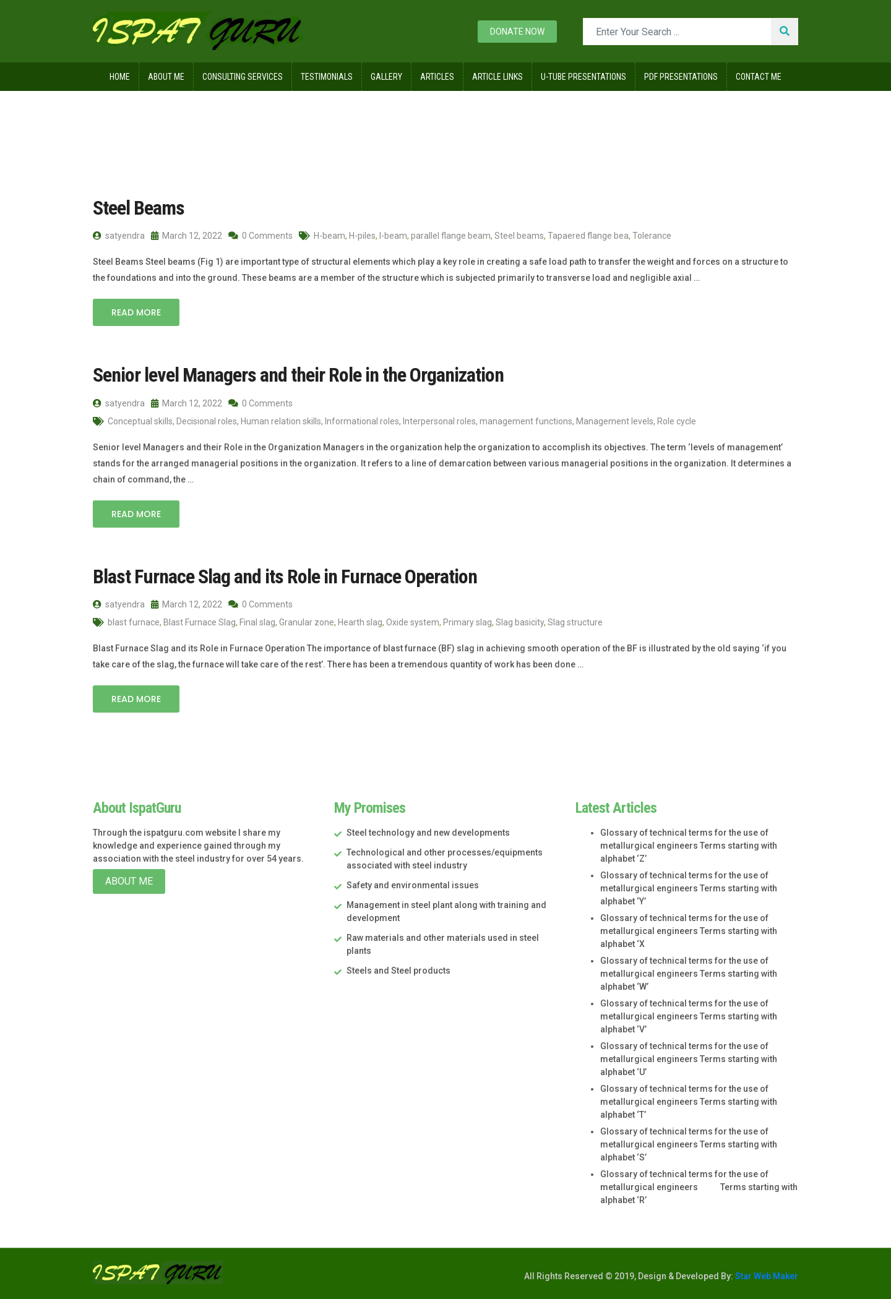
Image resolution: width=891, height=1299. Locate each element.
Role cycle (676, 421)
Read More (136, 312)
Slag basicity (520, 622)
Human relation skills (281, 421)
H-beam (329, 236)
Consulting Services (242, 77)
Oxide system (412, 622)
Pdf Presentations (681, 77)
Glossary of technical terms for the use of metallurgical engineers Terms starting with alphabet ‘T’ (688, 1102)
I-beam (393, 236)
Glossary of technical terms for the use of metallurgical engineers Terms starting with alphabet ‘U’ (688, 1059)
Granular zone (306, 622)
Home (120, 77)
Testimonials (327, 77)
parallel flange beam (451, 236)
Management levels (614, 421)
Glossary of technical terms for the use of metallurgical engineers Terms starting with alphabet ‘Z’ (688, 846)
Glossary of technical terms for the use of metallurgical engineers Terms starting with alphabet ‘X (688, 931)
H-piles (362, 236)
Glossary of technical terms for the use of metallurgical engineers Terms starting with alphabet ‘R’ (699, 1187)
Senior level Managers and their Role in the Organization (298, 375)
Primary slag (467, 622)
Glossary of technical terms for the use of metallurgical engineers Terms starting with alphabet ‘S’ (688, 1144)
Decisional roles (206, 421)
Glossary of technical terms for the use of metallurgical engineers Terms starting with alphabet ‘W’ (688, 974)
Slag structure (575, 622)
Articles (437, 77)
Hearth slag (360, 622)
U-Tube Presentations (583, 77)
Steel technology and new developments (428, 833)
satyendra (119, 236)
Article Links (497, 77)
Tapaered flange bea (588, 236)
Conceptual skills (140, 421)
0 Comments (260, 236)
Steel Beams (138, 208)
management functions (526, 421)
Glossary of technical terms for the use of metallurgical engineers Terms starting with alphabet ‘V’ (688, 1016)
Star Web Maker (765, 1276)
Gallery (386, 77)
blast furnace (134, 622)
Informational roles (362, 421)
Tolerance (651, 236)
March (215, 116)
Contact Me (758, 77)
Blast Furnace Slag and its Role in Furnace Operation (285, 576)
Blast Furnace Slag (199, 622)
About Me (166, 77)
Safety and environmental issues (412, 885)
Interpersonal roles (439, 421)
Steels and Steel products (398, 970)
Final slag (257, 622)
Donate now (517, 31)
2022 (167, 116)
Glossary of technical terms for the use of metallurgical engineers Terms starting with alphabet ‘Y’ (688, 888)
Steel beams (519, 236)
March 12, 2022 (186, 236)
